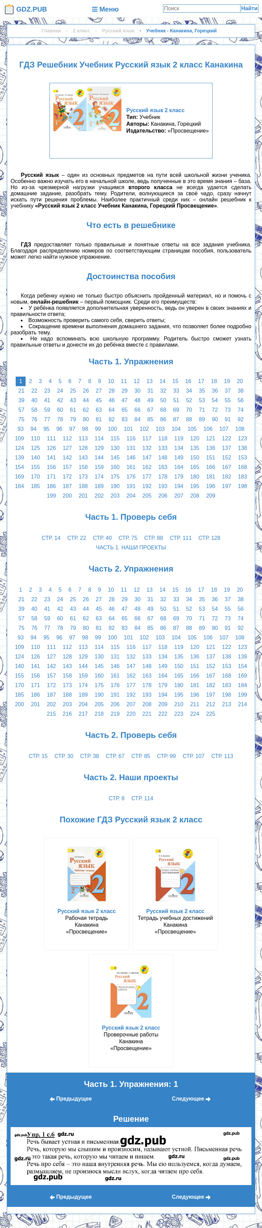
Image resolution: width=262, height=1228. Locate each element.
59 (47, 410)
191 (131, 486)
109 (19, 438)
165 (194, 467)
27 (99, 391)
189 (99, 486)
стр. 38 (89, 756)
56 (240, 400)
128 (83, 448)
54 (215, 400)
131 (131, 448)
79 (73, 419)
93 (21, 429)
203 (115, 496)
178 (163, 477)
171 (51, 477)
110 (35, 438)
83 (124, 419)
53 (202, 400)
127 (67, 448)
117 (146, 438)
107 (224, 429)
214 (242, 704)
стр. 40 (102, 538)
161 (131, 467)
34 (189, 391)
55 (228, 400)
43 (73, 400)
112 (67, 438)
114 (99, 438)
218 (99, 714)
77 (47, 419)
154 (19, 467)
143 (83, 457)
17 (201, 381)
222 (163, 714)
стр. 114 (142, 798)
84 (137, 419)
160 (115, 467)
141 (51, 457)
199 (51, 496)
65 (124, 410)
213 (226, 704)
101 (128, 429)
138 (242, 448)
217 (83, 714)
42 (60, 400)
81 (99, 419)
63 (99, 410)
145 (115, 457)
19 (227, 381)
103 (160, 429)
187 (67, 486)
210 (179, 704)
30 (137, 391)
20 (240, 381)
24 (60, 391)
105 (192, 429)
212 (210, 704)
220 (131, 714)
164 (179, 467)
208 (194, 496)
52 (189, 400)
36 (215, 391)
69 (176, 410)
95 (46, 429)
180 (194, 477)
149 (179, 457)
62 (86, 410)
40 (34, 400)
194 (179, 486)
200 (67, 496)
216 (67, 714)
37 (228, 391)
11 (124, 381)
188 (83, 486)
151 (210, 457)
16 (188, 381)
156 (51, 467)
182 (226, 477)
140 (35, 457)
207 (179, 496)
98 (85, 429)
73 (228, 410)
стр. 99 (166, 756)
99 (98, 429)
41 (47, 400)
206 (163, 496)
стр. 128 (209, 538)
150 (194, 457)
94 (33, 429)
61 (73, 410)
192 (146, 486)
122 (226, 438)
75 (21, 419)
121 (210, 438)
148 (163, 457)
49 (150, 400)
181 (210, 477)
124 (19, 448)
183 (242, 477)
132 (146, 448)
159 (99, 467)
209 (210, 496)
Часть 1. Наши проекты (131, 547)
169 (19, 477)
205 (146, 496)
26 (86, 391)
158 (83, 467)
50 (163, 400)
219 (115, 714)
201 (83, 496)
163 (163, 467)
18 (214, 381)
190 (115, 486)
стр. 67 (115, 756)
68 (163, 410)
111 (51, 438)
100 (112, 429)
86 (163, 419)
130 (115, 448)
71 (202, 410)
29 (124, 391)
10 (111, 381)
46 (111, 400)
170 (35, 477)
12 (137, 381)
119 (179, 438)
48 (137, 400)
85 (150, 419)
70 (189, 410)
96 (59, 429)
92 (240, 419)
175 (115, 477)
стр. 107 (193, 756)
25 (73, 391)
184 (19, 486)
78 (60, 419)
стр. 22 (76, 538)
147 (146, 457)
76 (34, 419)
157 (67, 467)
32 (163, 391)
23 (47, 391)
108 (240, 429)
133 (163, 448)
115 (115, 438)
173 (83, 477)
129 (99, 448)
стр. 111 (181, 538)
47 (124, 400)
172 (67, 477)
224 (194, 714)
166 (210, 467)
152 (226, 457)
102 (144, 429)
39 (21, 400)
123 (242, 438)
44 (86, 400)
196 (210, 486)
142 (67, 457)
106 (208, 429)
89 (202, 419)
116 (131, 438)
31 (150, 391)
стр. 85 (140, 756)
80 (86, 419)
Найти (249, 8)
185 (35, 486)
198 (242, 486)
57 (21, 410)
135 (194, 448)
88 (189, 419)
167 (226, 467)
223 (179, 714)
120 (194, 438)
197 (226, 486)
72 (215, 410)
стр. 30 (64, 756)
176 (131, 477)
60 (60, 410)
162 (146, 467)
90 (215, 419)
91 (228, 419)
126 (51, 448)
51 (176, 400)
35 (202, 391)
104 (176, 429)
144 (99, 457)
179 (179, 477)
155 (35, 467)
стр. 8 (117, 798)
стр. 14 (51, 538)
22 (34, 391)
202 (99, 496)
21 (21, 391)
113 (83, 438)
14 (162, 381)
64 (111, 410)
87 (176, 419)
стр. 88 (153, 538)
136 (210, 448)
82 (111, 419)
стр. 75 (128, 538)
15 (175, 381)
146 (131, 457)
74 (240, 410)
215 (51, 714)
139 (19, 457)
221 (146, 714)
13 (150, 381)
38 (240, 391)
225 (210, 714)
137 (226, 448)
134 (179, 448)
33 (176, 391)
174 (99, 477)
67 (150, 410)
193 (163, 486)
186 (51, 486)
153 (242, 457)
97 (72, 429)
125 (35, 448)
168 (242, 467)
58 (34, 410)
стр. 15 (38, 756)
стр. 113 (222, 756)
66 (137, 410)
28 (111, 391)
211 (194, 704)
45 (99, 400)
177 (146, 477)
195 (194, 486)
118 (163, 438)
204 (131, 496)
